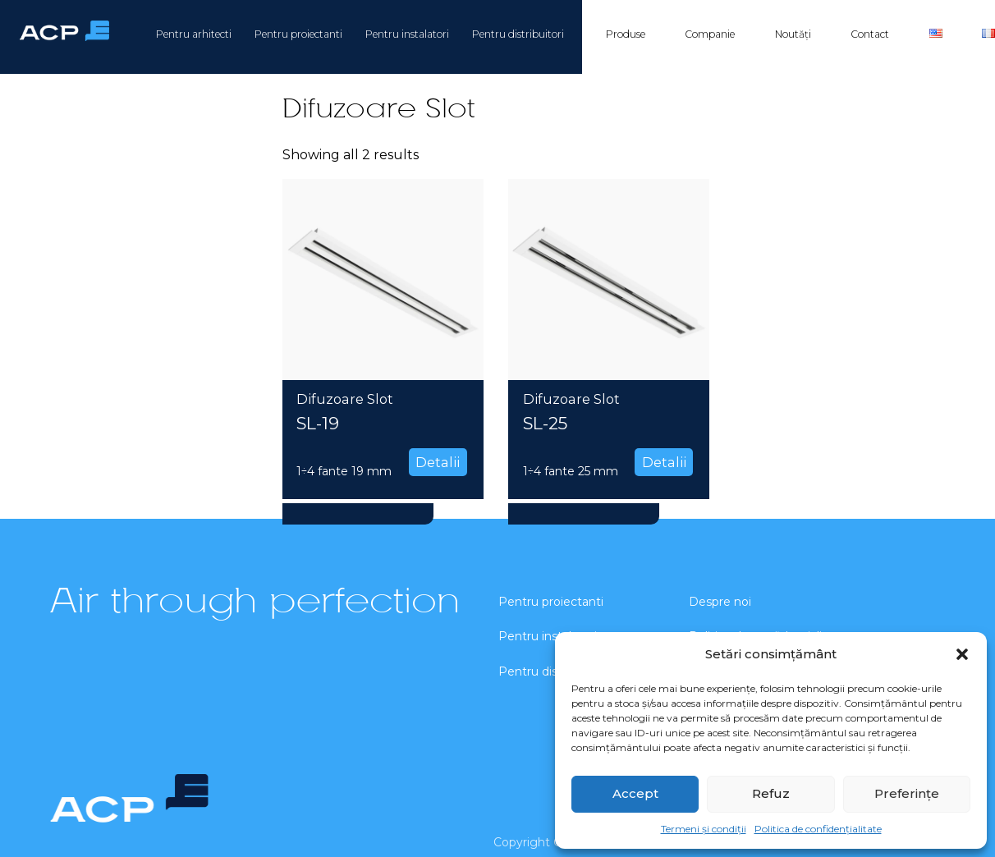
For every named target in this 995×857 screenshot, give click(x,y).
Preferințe (906, 793)
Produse (625, 34)
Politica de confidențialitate (818, 829)
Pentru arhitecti (194, 34)
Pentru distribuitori (518, 34)
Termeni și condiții (703, 829)
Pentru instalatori (407, 34)
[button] (962, 654)
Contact (870, 34)
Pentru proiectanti (298, 34)
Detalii (437, 462)
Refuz (771, 793)
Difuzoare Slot (344, 399)
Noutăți (793, 34)
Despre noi (720, 601)
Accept (635, 793)
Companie (710, 34)
